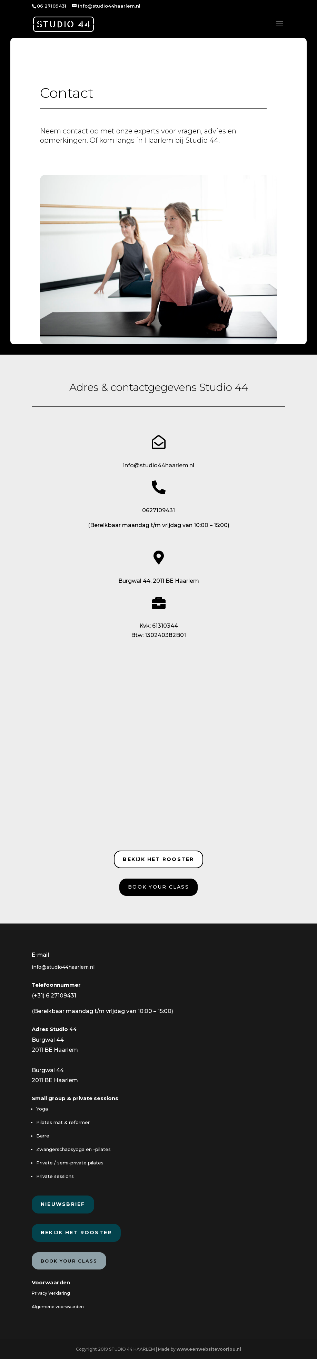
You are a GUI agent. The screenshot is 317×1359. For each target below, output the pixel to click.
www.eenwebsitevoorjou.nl (209, 1349)
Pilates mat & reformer (63, 1122)
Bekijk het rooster (158, 859)
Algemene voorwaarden (58, 1306)
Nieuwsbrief (63, 1204)
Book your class (158, 887)
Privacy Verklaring (51, 1293)
